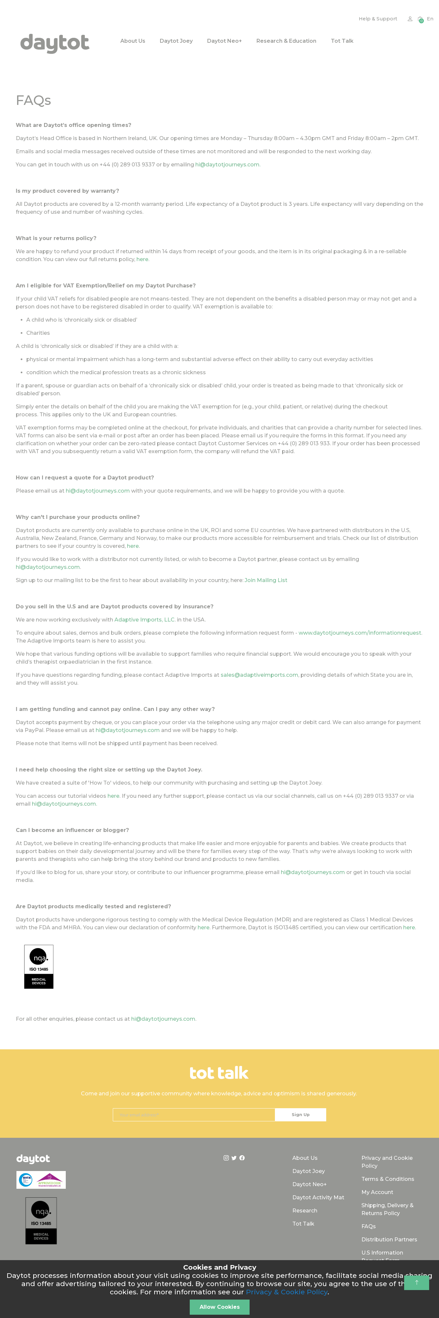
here (142, 259)
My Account (377, 1192)
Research (304, 1211)
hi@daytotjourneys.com (98, 491)
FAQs (368, 1226)
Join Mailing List (266, 580)
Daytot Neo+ (309, 1184)
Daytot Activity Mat (318, 1197)
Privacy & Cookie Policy (287, 1292)
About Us (305, 1158)
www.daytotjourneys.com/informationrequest (360, 633)
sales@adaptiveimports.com (259, 675)
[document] (219, 1289)
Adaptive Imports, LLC (144, 620)
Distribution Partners (389, 1239)
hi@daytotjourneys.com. (227, 164)
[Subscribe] (300, 1114)
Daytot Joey (308, 1171)
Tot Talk (303, 1224)
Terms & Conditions (387, 1179)
